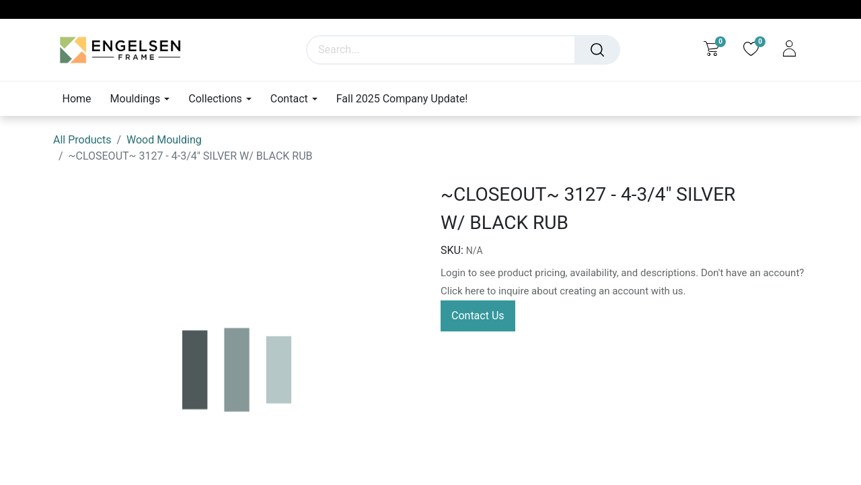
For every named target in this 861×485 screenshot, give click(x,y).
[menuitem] (82, 99)
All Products (82, 139)
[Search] (597, 49)
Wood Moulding (164, 139)
